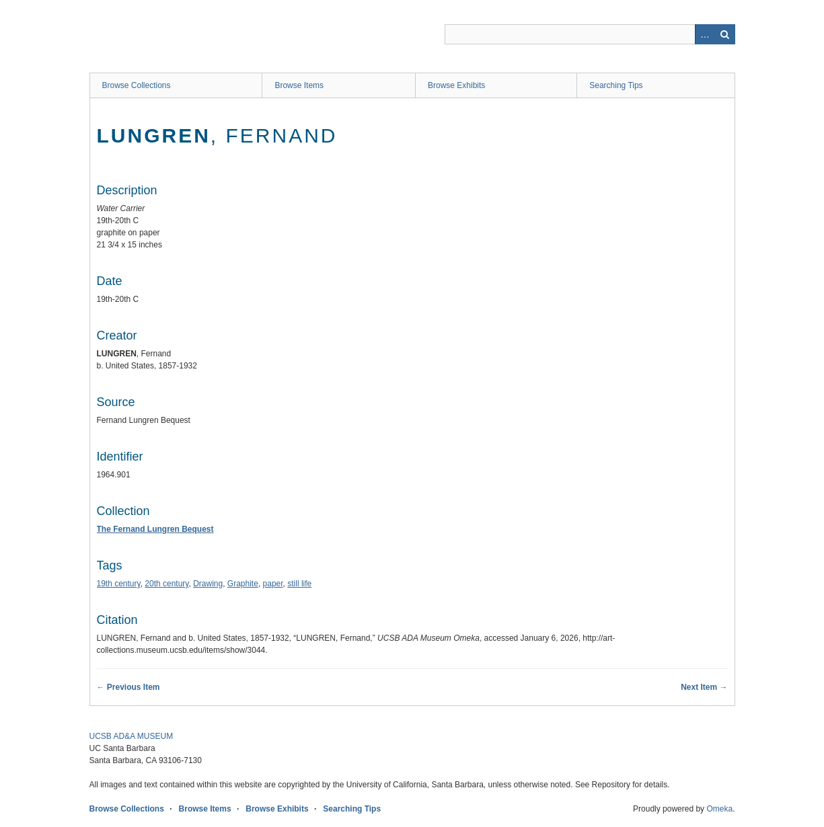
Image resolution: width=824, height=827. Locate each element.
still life (299, 583)
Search (725, 34)
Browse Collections (136, 85)
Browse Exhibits (456, 85)
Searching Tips (615, 85)
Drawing (208, 583)
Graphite (242, 583)
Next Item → (704, 687)
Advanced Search (705, 34)
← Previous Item (128, 687)
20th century (166, 583)
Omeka (719, 809)
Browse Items (299, 85)
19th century (119, 583)
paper (273, 583)
